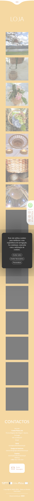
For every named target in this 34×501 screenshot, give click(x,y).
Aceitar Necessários (17, 259)
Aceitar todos (17, 255)
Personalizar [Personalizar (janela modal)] (17, 262)
